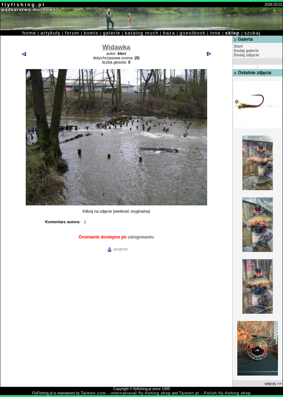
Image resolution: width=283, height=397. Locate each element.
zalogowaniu (141, 237)
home (29, 33)
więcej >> (273, 383)
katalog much (142, 33)
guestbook (193, 33)
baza (169, 33)
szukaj (252, 33)
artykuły (51, 33)
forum (72, 33)
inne (215, 33)
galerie (111, 33)
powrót (116, 249)
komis (91, 33)
